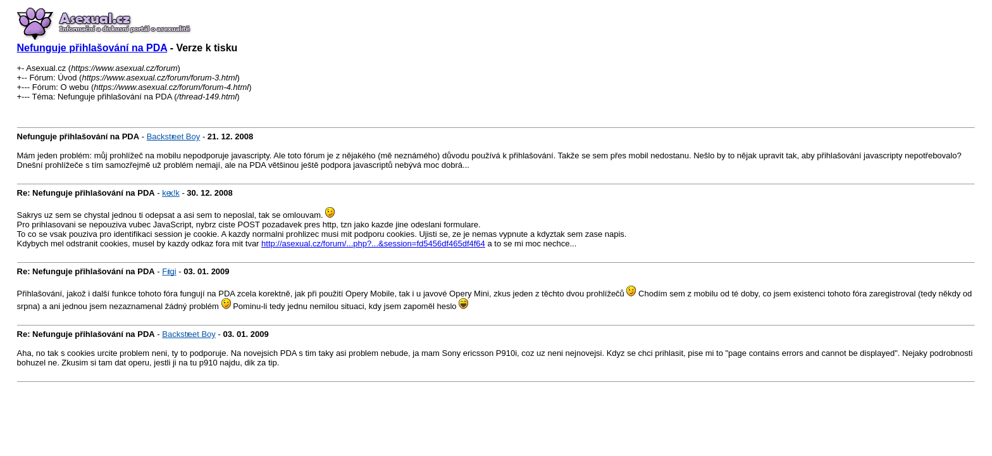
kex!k (171, 193)
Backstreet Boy (174, 136)
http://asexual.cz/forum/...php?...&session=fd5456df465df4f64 (373, 243)
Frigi (169, 271)
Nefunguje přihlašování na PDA (92, 47)
